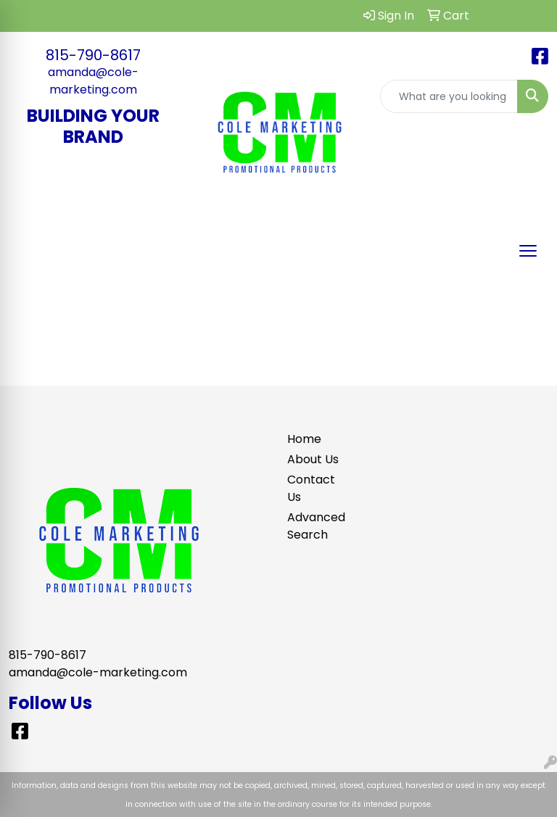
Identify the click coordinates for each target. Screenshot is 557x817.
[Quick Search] (449, 96)
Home (304, 439)
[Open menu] (527, 250)
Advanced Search (313, 526)
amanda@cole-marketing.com (93, 81)
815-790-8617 (93, 55)
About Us (313, 459)
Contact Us (311, 488)
